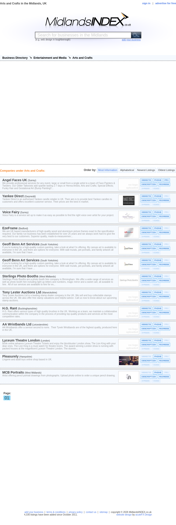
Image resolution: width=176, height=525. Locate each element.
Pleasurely (10, 356)
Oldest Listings (166, 170)
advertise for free (165, 3)
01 (6, 398)
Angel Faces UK (14, 180)
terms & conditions (56, 512)
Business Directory (15, 57)
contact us (91, 512)
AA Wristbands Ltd (16, 324)
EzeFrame (10, 228)
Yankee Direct (13, 196)
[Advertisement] (88, 112)
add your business (34, 512)
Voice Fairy (10, 212)
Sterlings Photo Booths (20, 276)
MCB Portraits (13, 372)
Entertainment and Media (50, 57)
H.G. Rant (9, 308)
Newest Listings (146, 170)
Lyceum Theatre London (21, 340)
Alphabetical (127, 170)
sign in (146, 3)
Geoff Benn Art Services (21, 244)
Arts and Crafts (82, 57)
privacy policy (76, 512)
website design (124, 514)
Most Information (107, 170)
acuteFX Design (143, 514)
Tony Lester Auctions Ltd (21, 292)
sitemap (104, 512)
